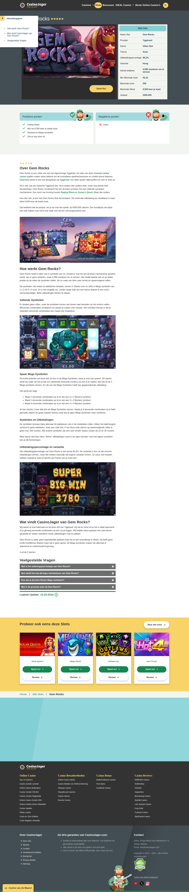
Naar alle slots (155, 625)
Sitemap (26, 864)
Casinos (86, 5)
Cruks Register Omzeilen (30, 820)
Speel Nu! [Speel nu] (101, 89)
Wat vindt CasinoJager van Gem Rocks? (19, 34)
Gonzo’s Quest (85, 192)
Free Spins (100, 784)
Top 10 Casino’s (26, 780)
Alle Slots (38, 694)
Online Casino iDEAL (66, 780)
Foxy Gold (139, 808)
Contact (26, 848)
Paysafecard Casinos (66, 792)
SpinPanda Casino (142, 816)
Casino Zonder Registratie (30, 796)
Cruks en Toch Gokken (29, 816)
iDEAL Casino (123, 5)
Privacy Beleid (29, 860)
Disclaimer (27, 856)
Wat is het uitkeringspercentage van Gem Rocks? (45, 566)
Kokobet (138, 788)
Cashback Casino (103, 788)
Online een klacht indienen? (146, 877)
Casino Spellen (26, 808)
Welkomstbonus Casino (106, 780)
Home (23, 694)
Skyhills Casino (141, 800)
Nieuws (26, 845)
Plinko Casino (25, 812)
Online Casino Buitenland (30, 788)
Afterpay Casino (64, 788)
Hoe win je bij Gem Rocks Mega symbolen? (42, 580)
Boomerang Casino (142, 796)
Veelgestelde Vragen (16, 40)
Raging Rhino (68, 192)
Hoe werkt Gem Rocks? (18, 28)
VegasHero (139, 792)
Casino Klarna (64, 796)
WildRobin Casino (142, 780)
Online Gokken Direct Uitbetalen (33, 804)
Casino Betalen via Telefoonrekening (73, 784)
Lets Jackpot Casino (143, 804)
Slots (98, 5)
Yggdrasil (64, 180)
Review (35, 677)
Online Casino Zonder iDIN (31, 800)
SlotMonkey (139, 784)
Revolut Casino (64, 800)
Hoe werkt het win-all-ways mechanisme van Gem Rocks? (50, 573)
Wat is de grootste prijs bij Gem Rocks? (41, 587)
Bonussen (108, 5)
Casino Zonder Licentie (29, 784)
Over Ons (27, 841)
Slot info (143, 28)
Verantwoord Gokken (32, 852)
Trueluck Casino (141, 812)
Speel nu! (36, 669)
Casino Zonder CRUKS (29, 792)
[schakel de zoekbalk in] (165, 5)
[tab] (68, 566)
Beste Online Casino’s (147, 5)
